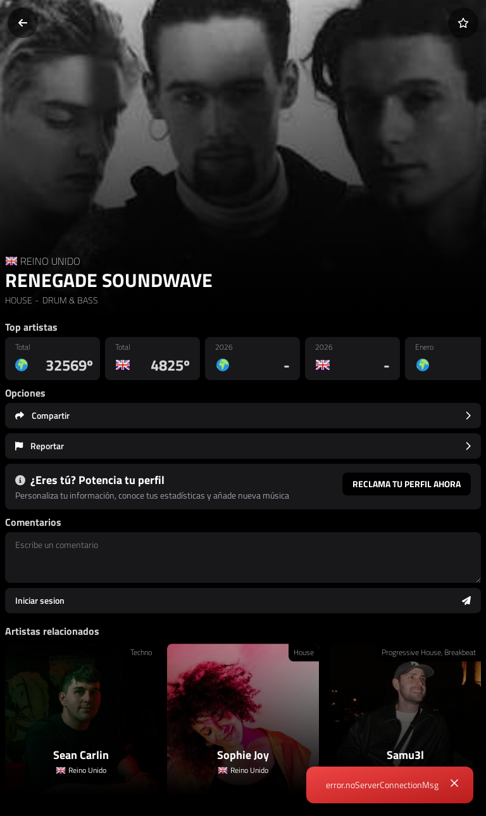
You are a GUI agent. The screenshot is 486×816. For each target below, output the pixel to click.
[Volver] (23, 23)
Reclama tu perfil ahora (406, 483)
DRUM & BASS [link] (69, 300)
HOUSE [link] (18, 300)
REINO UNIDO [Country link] (50, 261)
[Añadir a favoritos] (463, 23)
